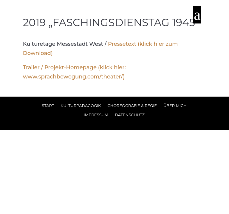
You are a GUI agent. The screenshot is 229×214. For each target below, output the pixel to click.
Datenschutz (130, 114)
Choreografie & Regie (132, 105)
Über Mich (175, 105)
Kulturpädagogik (81, 105)
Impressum (96, 114)
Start (48, 105)
